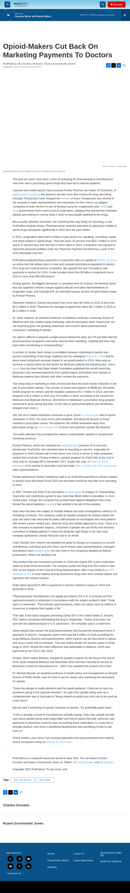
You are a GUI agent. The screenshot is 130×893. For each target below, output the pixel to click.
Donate (118, 4)
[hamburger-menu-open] (7, 5)
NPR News (45, 780)
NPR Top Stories (22, 780)
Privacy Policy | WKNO (58, 860)
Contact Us (79, 854)
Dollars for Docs (106, 260)
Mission (50, 854)
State (104, 206)
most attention (69, 445)
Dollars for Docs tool (59, 742)
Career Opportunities (83, 860)
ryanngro (107, 762)
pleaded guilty (73, 492)
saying (50, 504)
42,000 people (90, 415)
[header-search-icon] (103, 5)
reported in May (95, 356)
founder (65, 198)
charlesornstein (83, 762)
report (16, 368)
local (15, 210)
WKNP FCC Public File (111, 861)
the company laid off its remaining (96, 465)
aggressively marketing (26, 194)
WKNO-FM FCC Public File (111, 854)
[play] (8, 15)
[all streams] (125, 15)
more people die (48, 427)
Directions (52, 867)
